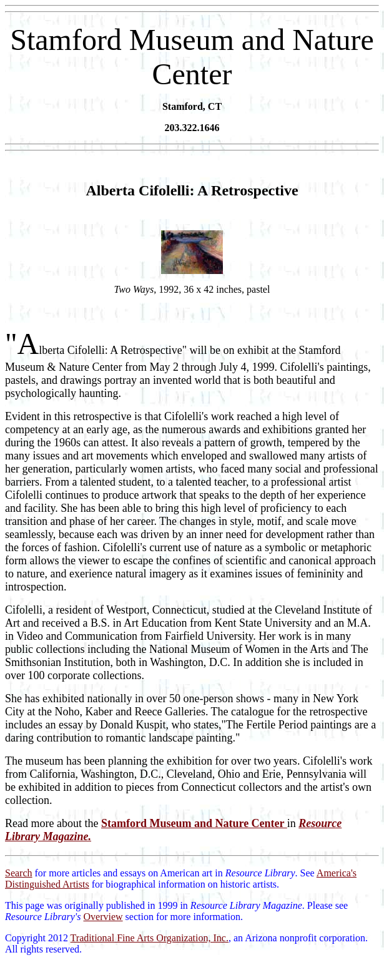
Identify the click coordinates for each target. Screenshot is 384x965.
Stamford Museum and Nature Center (194, 823)
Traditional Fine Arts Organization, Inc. (150, 938)
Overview (102, 916)
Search (18, 873)
